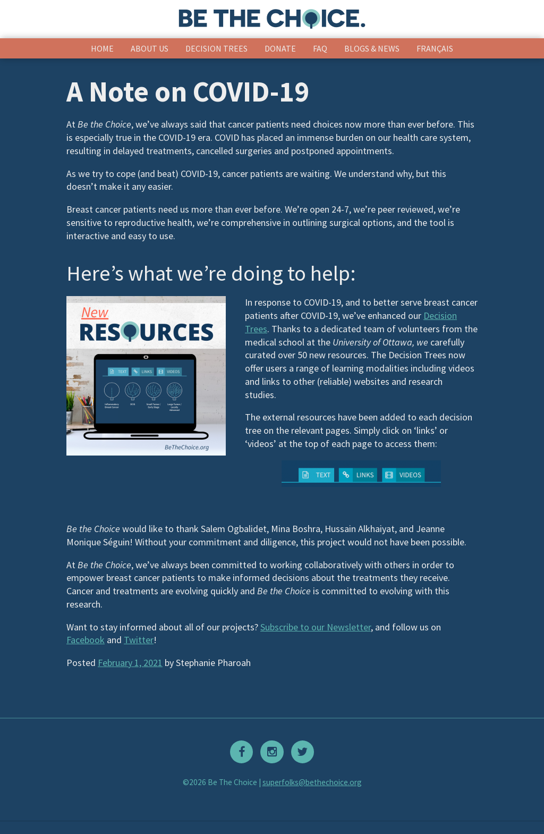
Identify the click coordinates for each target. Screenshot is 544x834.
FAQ (320, 48)
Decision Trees (216, 48)
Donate (280, 48)
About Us (149, 48)
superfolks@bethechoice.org (312, 782)
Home (102, 48)
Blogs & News (372, 48)
